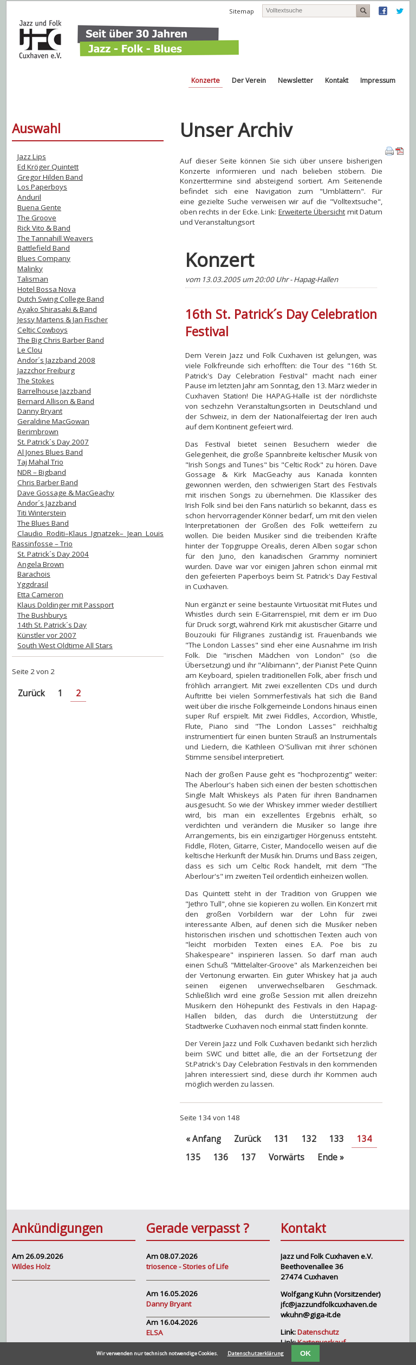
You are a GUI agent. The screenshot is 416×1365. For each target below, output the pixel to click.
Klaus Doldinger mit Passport (65, 605)
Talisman (32, 279)
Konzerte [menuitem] (205, 80)
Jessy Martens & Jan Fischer (62, 319)
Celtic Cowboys (42, 330)
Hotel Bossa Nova (46, 289)
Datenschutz (318, 1332)
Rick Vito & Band (43, 228)
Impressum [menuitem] (377, 80)
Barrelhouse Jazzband (54, 391)
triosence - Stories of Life (187, 1266)
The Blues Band (43, 523)
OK (305, 1353)
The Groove (36, 218)
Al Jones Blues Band (50, 452)
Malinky (30, 268)
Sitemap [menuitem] (241, 11)
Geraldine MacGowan (53, 421)
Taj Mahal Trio (40, 462)
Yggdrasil (32, 584)
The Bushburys (42, 615)
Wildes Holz (31, 1266)
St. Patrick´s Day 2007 (53, 442)
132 (309, 1139)
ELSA (154, 1332)
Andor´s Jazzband (46, 503)
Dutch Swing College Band (60, 299)
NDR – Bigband (41, 472)
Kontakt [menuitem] (336, 80)
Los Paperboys (42, 187)
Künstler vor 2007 (46, 635)
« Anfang (203, 1139)
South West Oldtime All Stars (65, 645)
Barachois (33, 574)
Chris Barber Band (47, 482)
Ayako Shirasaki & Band (57, 309)
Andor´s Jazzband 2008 (56, 360)
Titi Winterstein (41, 513)
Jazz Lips (31, 156)
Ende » (330, 1157)
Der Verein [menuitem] (249, 80)
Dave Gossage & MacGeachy (65, 493)
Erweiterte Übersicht (311, 212)
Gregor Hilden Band (50, 177)
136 (220, 1157)
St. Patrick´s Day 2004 (53, 554)
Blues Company (43, 258)
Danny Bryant (39, 411)
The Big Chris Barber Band (60, 340)
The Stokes (35, 381)
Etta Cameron (40, 594)
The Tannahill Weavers (55, 238)
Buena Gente (39, 207)
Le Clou (29, 350)
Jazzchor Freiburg (46, 370)
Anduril (29, 197)
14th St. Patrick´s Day (52, 625)
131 (281, 1139)
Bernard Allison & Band (55, 401)
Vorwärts (286, 1157)
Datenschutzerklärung (255, 1353)
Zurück (247, 1139)
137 (248, 1157)
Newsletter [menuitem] (295, 80)
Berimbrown (37, 431)
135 (193, 1157)
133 (336, 1139)
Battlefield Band (43, 248)
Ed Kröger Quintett (48, 167)
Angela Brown (40, 564)
